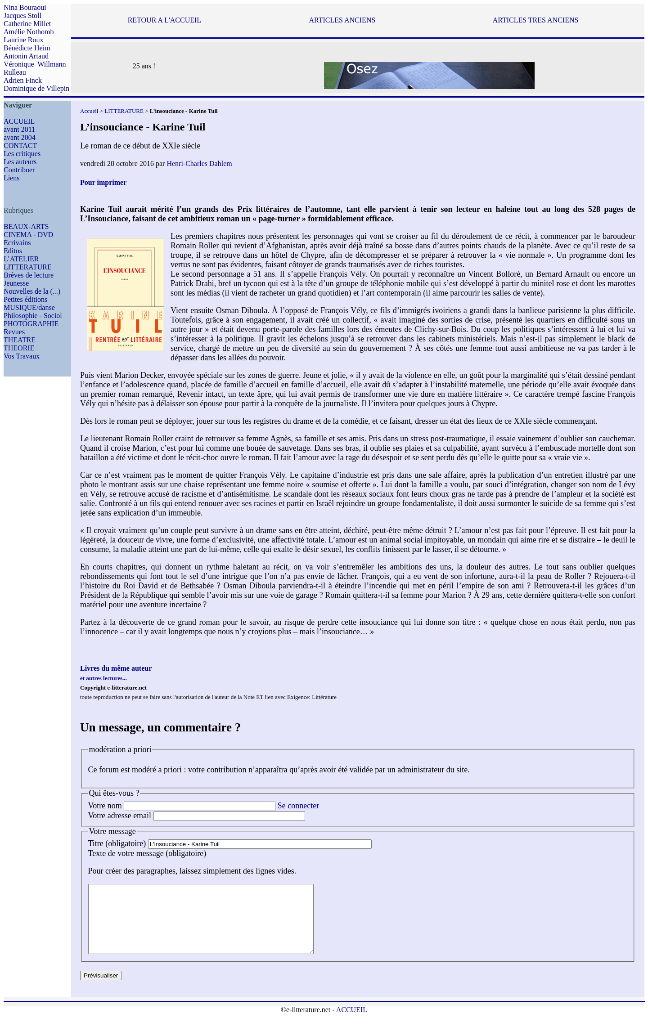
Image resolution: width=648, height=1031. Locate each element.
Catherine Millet (27, 23)
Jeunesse (16, 283)
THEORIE (19, 348)
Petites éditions (25, 299)
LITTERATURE (28, 267)
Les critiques (22, 153)
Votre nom (105, 805)
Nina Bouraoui (25, 7)
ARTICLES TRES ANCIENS (536, 20)
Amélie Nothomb (29, 32)
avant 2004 (20, 137)
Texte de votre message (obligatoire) (147, 853)
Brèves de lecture (29, 275)
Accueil (89, 111)
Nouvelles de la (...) (32, 291)
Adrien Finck (23, 80)
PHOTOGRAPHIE (31, 323)
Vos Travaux (22, 356)
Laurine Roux (23, 40)
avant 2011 (19, 129)
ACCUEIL (19, 121)
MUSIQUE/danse (29, 307)
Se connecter (298, 805)
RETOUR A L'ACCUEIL (164, 20)
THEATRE (20, 340)
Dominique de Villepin (36, 88)
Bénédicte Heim (27, 48)
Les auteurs (20, 162)
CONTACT (20, 145)
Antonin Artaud (26, 56)
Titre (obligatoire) (117, 843)
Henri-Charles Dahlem (199, 163)
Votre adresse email (120, 815)
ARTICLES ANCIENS (342, 20)
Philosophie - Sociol (33, 315)
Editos (13, 251)
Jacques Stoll (22, 15)
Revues (14, 332)
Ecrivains (17, 243)
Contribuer (19, 170)
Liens (12, 178)
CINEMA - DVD (28, 234)
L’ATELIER (21, 259)
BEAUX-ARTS (26, 226)
